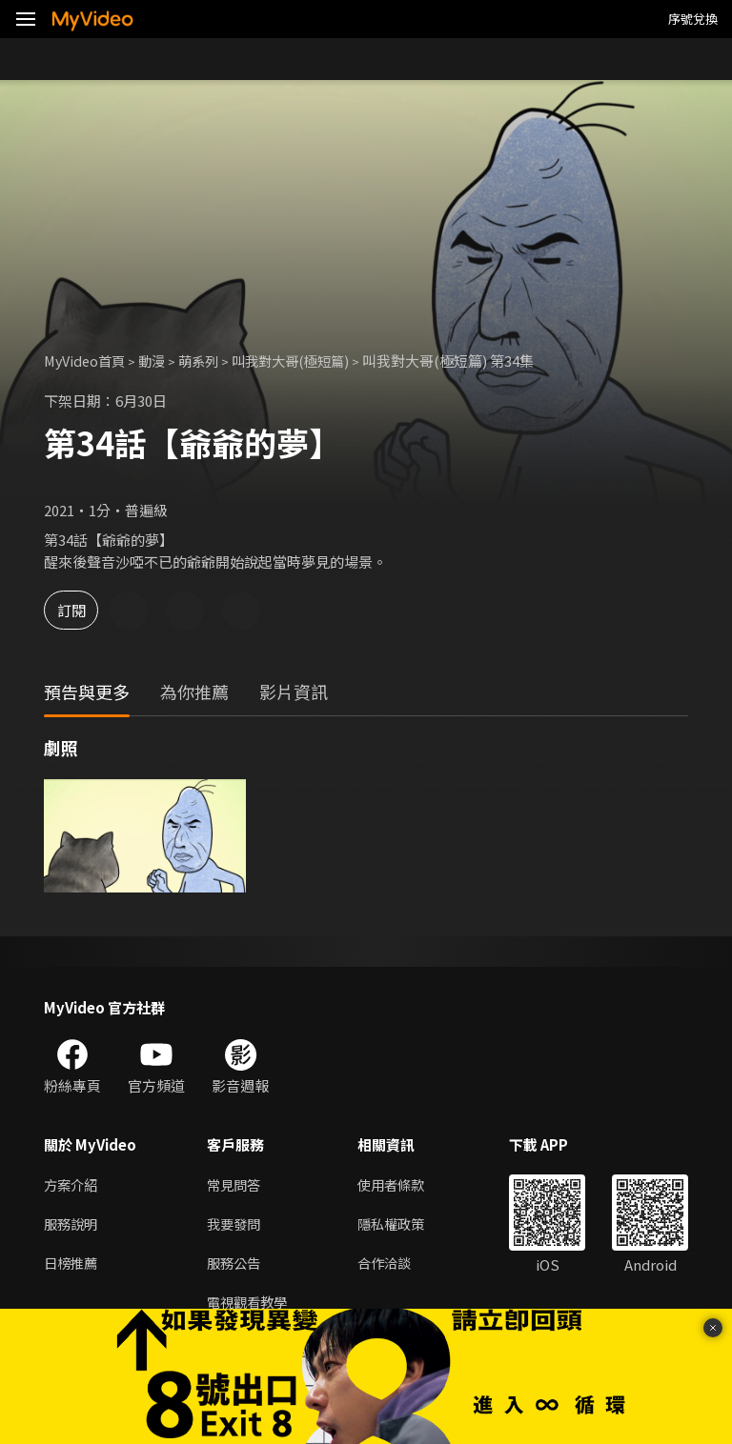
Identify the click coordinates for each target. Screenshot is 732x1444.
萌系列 (207, 361)
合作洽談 (391, 1264)
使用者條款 (399, 1184)
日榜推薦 (72, 1264)
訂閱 (82, 610)
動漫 (158, 361)
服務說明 (72, 1224)
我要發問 (235, 1224)
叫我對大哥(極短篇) (304, 361)
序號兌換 (693, 19)
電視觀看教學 (250, 1304)
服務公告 (235, 1264)
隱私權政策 (399, 1224)
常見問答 (235, 1184)
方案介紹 (72, 1184)
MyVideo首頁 (87, 361)
